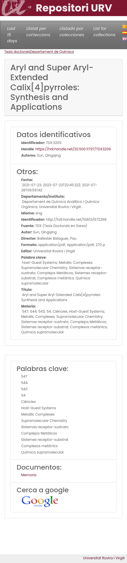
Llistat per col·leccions (38, 32)
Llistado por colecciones (71, 32)
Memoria (28, 474)
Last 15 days (12, 35)
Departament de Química (52, 51)
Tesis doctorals (17, 51)
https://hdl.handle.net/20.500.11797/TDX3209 (73, 149)
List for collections (104, 32)
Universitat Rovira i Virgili (104, 558)
